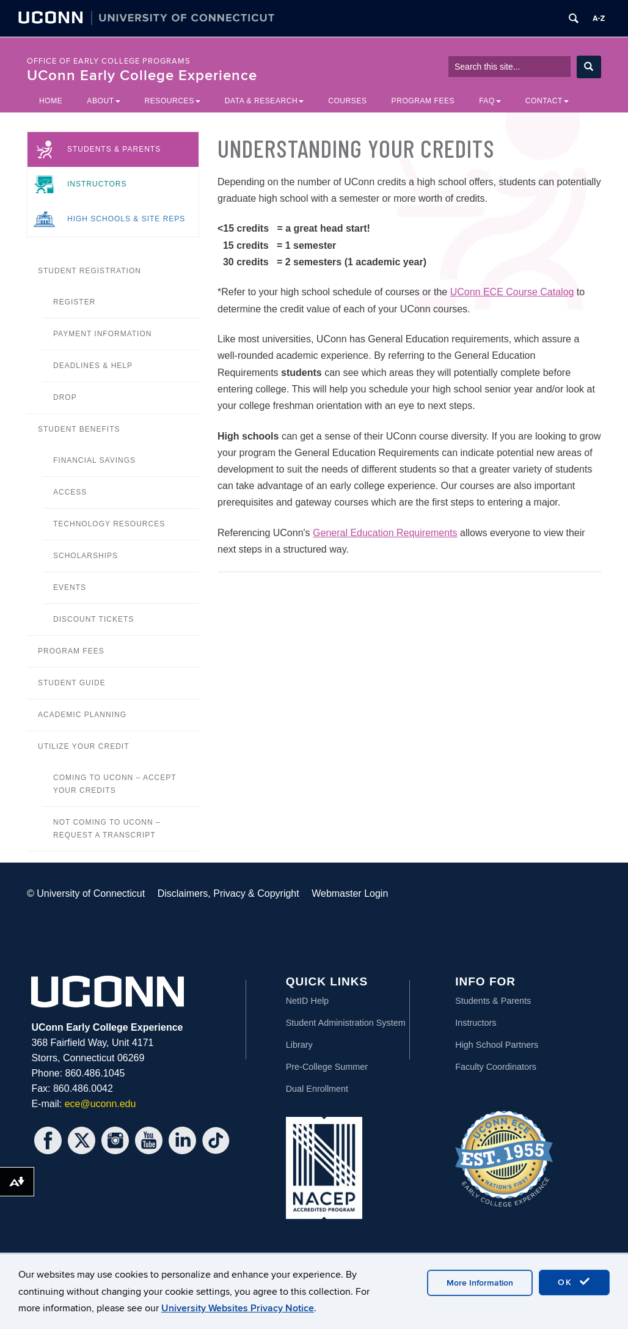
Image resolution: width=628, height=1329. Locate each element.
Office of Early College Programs (109, 61)
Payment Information (102, 333)
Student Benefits (79, 429)
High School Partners (496, 1045)
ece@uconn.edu (100, 1104)
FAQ (490, 101)
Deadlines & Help (93, 365)
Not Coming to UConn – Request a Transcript (107, 828)
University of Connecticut (91, 893)
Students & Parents (114, 149)
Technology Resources (109, 524)
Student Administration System (346, 1023)
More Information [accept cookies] (480, 1283)
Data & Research (264, 101)
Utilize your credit (83, 746)
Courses (347, 101)
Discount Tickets (93, 619)
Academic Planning (82, 714)
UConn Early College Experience (142, 75)
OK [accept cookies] (574, 1281)
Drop (65, 397)
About (103, 101)
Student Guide (72, 683)
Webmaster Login (350, 893)
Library (299, 1045)
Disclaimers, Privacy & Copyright (228, 893)
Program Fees (423, 101)
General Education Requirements (385, 533)
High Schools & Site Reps (126, 219)
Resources (172, 101)
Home (50, 101)
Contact (547, 101)
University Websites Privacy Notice (237, 1308)
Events (69, 587)
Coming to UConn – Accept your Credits (114, 784)
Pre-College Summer (327, 1067)
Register (74, 302)
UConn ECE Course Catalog (512, 292)
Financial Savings (94, 460)
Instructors (96, 184)
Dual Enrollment (317, 1089)
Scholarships (85, 555)
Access (70, 492)
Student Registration (89, 271)
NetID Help (307, 1001)
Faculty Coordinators (495, 1067)
